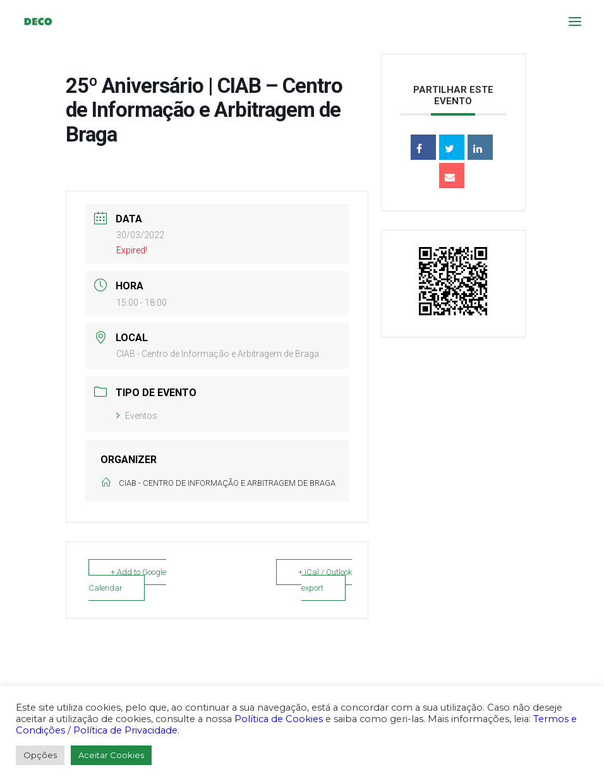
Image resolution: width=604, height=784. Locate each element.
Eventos (136, 416)
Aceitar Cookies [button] (111, 755)
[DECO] (37, 21)
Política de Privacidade (125, 730)
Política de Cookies (278, 719)
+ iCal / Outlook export (325, 580)
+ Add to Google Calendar (127, 580)
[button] (575, 21)
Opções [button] (40, 755)
